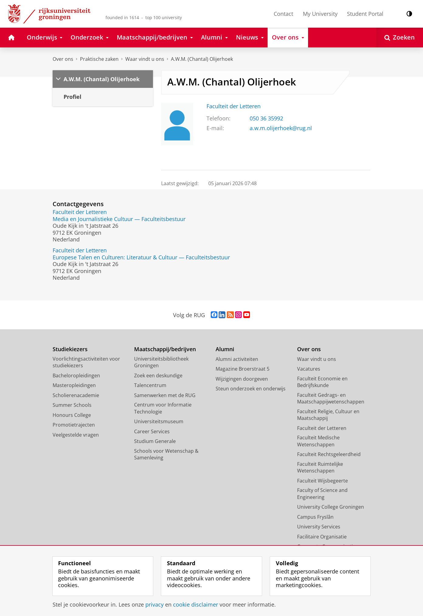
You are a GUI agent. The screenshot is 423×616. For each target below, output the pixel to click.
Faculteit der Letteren (233, 106)
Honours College (72, 415)
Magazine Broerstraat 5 (242, 368)
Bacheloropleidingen (76, 375)
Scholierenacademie (76, 395)
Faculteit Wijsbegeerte (322, 480)
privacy (154, 604)
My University (320, 13)
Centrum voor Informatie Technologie (163, 408)
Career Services (152, 431)
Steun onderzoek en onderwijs (251, 388)
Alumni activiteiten (237, 359)
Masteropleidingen (74, 385)
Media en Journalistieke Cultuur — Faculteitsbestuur (119, 219)
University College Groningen (330, 507)
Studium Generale (155, 441)
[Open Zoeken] (399, 37)
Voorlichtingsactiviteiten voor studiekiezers (86, 362)
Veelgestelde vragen (76, 434)
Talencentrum (150, 385)
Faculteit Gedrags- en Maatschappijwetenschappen (330, 398)
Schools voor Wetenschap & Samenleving (166, 454)
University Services (318, 526)
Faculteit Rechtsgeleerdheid (329, 454)
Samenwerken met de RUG (165, 395)
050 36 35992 (266, 118)
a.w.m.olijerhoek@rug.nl (281, 128)
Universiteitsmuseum (158, 421)
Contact (283, 13)
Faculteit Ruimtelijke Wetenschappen (320, 467)
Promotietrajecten (74, 424)
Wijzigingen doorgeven (242, 378)
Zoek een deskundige (158, 375)
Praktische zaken (99, 59)
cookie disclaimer (195, 604)
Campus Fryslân (315, 517)
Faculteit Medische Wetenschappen (318, 441)
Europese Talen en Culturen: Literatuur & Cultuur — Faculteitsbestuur (141, 257)
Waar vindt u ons (144, 59)
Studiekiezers (70, 349)
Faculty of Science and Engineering (322, 493)
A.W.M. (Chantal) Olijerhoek (202, 59)
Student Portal (365, 13)
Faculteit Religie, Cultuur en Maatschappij (328, 415)
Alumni (225, 349)
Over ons (63, 59)
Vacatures (308, 368)
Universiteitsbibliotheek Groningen (161, 362)
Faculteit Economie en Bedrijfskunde (322, 382)
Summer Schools (72, 405)
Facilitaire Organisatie (322, 536)
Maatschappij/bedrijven (165, 349)
